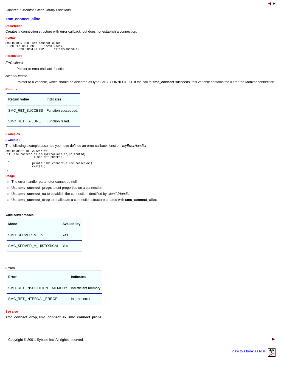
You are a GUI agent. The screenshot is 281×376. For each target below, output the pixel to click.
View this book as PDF (254, 359)
